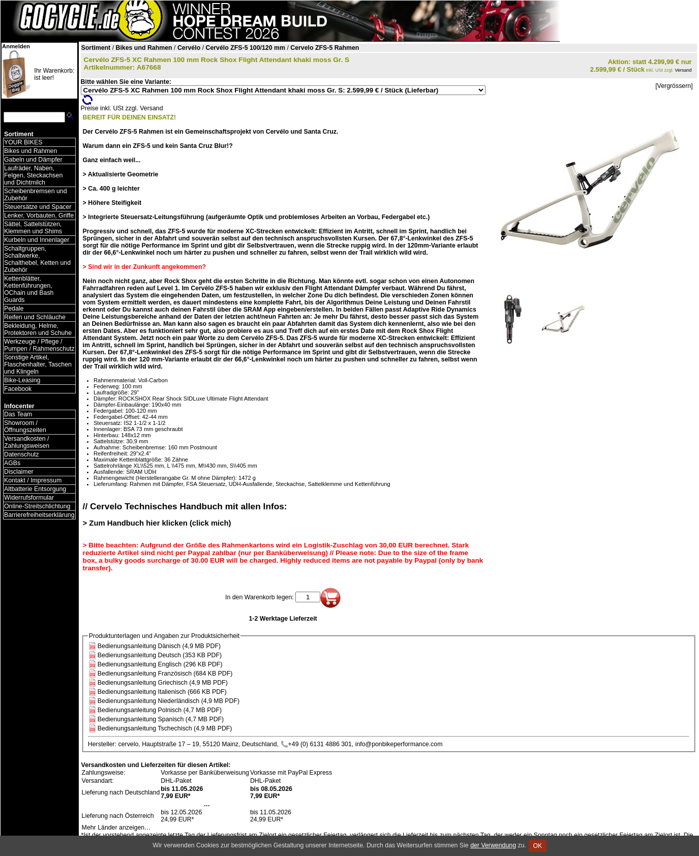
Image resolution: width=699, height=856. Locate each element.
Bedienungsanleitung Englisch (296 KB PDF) (160, 664)
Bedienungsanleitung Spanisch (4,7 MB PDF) (161, 719)
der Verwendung (493, 845)
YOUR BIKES (23, 142)
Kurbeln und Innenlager (36, 239)
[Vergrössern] (673, 85)
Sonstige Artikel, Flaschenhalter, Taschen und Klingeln (38, 364)
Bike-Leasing (22, 380)
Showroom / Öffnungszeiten (25, 426)
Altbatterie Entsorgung (35, 489)
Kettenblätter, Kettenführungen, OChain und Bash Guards (28, 289)
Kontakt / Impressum (33, 480)
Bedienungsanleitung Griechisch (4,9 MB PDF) (163, 682)
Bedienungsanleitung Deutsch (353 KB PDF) (160, 655)
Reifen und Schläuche (35, 317)
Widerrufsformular (29, 497)
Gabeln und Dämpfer (33, 159)
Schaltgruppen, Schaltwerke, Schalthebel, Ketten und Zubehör (37, 259)
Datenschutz (21, 454)
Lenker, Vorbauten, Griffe (39, 215)
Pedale (13, 308)
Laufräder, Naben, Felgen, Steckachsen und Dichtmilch (33, 175)
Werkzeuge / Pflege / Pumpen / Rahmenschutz (39, 345)
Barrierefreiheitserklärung (39, 514)
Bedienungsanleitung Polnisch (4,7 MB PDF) (160, 710)
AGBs (12, 463)
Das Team (18, 414)
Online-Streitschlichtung (37, 506)
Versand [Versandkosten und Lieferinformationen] (683, 70)
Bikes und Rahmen (30, 151)
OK (537, 845)
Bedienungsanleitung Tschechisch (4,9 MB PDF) (165, 728)
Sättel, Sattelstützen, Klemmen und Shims (33, 228)
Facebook (18, 388)
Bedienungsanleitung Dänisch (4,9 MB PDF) (159, 646)
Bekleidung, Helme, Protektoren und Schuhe (38, 329)
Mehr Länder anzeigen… (116, 827)
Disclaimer (19, 471)
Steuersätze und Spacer (37, 206)
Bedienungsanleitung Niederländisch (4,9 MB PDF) (168, 701)
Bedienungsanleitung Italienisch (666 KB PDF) (162, 691)
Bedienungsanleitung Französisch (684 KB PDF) (165, 673)
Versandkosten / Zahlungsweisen (26, 442)
